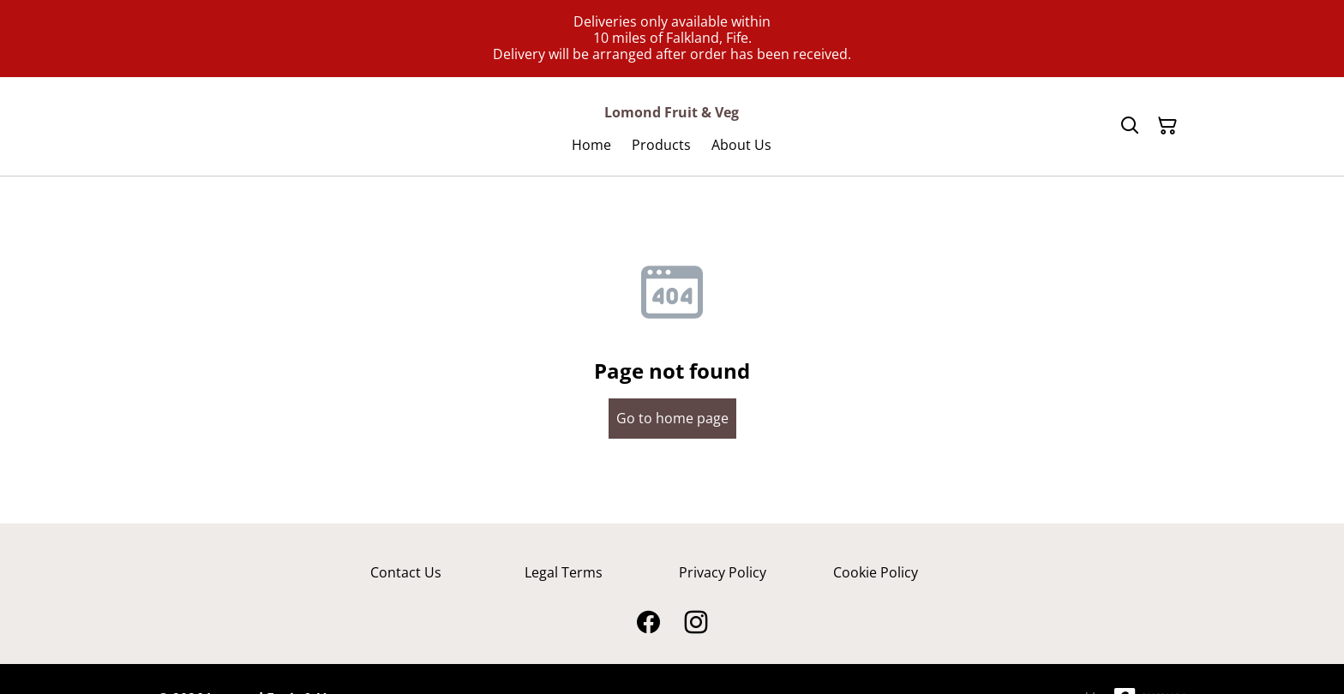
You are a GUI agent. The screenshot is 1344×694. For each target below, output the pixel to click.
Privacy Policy (722, 572)
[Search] (1130, 126)
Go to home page (672, 418)
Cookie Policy (875, 572)
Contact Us (405, 572)
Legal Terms (564, 572)
